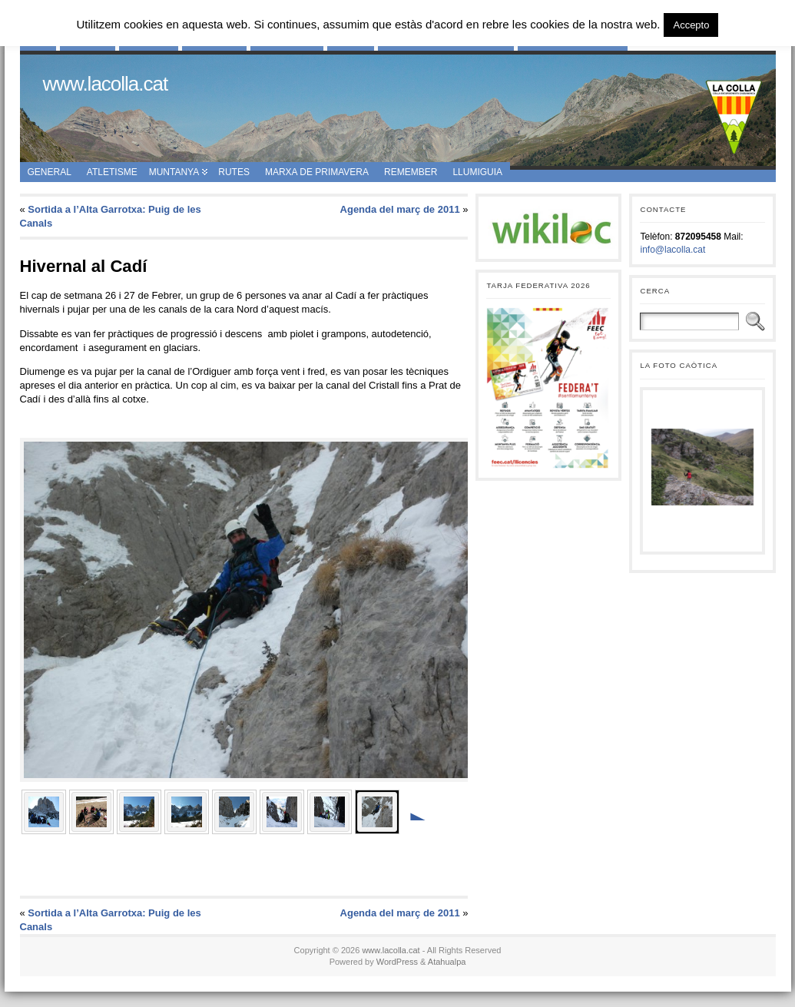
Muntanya (174, 172)
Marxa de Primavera (317, 172)
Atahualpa (447, 961)
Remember (410, 172)
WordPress (397, 961)
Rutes (234, 172)
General (49, 172)
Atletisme (112, 172)
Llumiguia (477, 172)
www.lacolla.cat (105, 83)
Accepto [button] (691, 25)
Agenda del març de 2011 (400, 209)
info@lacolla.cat (672, 249)
